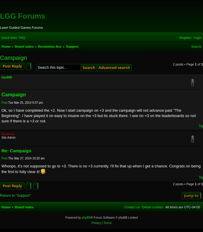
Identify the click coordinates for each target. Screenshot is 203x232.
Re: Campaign (16, 150)
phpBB (86, 217)
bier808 (6, 77)
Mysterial (7, 134)
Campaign (13, 58)
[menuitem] (22, 37)
